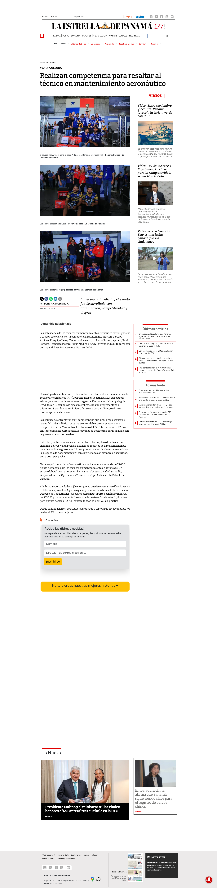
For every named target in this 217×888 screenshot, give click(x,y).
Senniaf (142, 44)
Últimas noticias (155, 329)
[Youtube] (172, 16)
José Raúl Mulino (126, 44)
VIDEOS (155, 96)
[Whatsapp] (51, 298)
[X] (156, 16)
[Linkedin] (55, 298)
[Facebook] (161, 16)
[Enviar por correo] (60, 298)
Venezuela (109, 44)
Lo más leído (155, 385)
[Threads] (151, 16)
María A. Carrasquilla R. (56, 303)
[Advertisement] (85, 705)
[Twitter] (42, 298)
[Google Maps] (92, 879)
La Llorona (95, 44)
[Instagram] (167, 16)
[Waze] (98, 879)
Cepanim (154, 44)
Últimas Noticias (78, 44)
